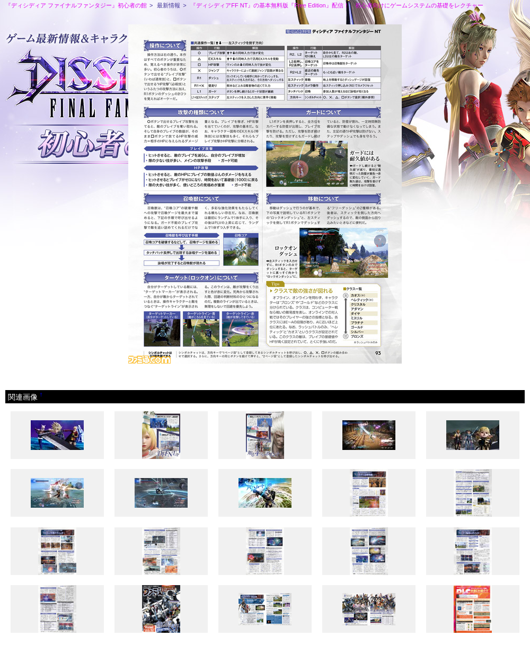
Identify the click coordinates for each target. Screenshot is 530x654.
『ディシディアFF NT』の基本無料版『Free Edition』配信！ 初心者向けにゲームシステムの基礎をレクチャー (336, 5)
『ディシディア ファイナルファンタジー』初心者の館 (76, 5)
